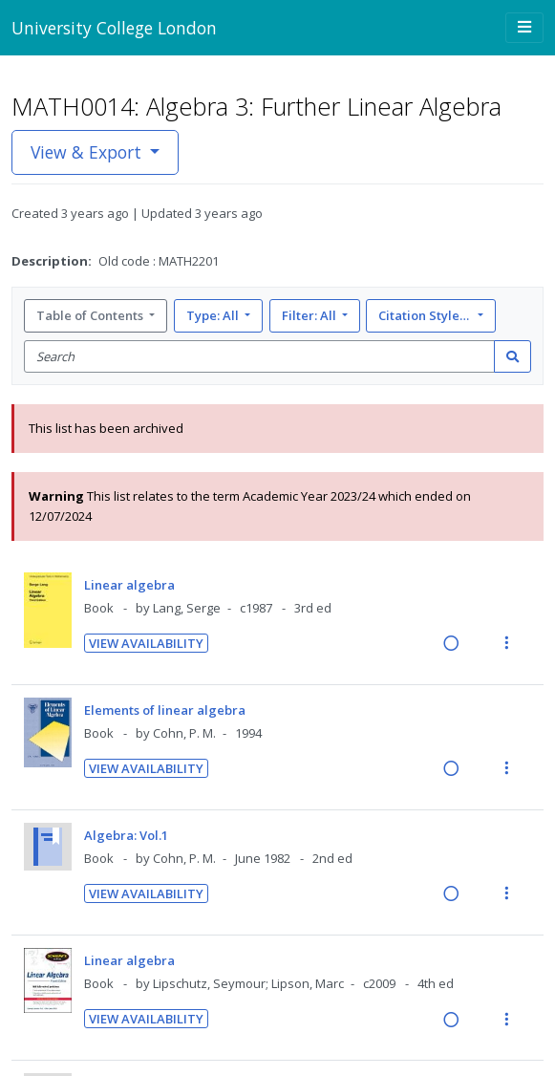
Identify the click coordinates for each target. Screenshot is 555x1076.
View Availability (146, 643)
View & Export (88, 151)
